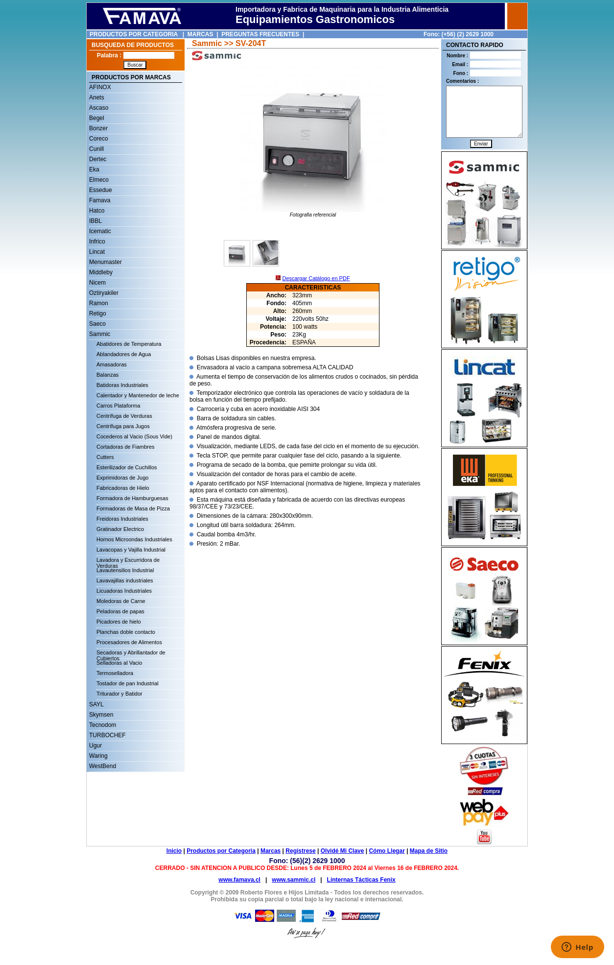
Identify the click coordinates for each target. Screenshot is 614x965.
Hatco (96, 210)
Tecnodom (102, 725)
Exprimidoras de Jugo (122, 478)
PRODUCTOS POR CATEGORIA (134, 34)
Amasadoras (111, 364)
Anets (96, 97)
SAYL (96, 704)
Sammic (99, 334)
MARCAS (200, 34)
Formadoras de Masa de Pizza (133, 508)
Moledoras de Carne (120, 601)
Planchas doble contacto (125, 632)
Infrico (97, 241)
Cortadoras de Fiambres (125, 447)
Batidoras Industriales (122, 385)
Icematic (100, 231)
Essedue (100, 190)
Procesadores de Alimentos (129, 642)
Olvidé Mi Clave (342, 850)
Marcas (270, 850)
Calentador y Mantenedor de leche (137, 395)
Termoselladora (114, 673)
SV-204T (251, 43)
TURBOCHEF (107, 735)
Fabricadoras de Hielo (122, 488)
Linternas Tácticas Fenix (361, 879)
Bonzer (98, 128)
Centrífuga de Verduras (124, 416)
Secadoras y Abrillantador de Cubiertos (130, 654)
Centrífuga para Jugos (123, 426)
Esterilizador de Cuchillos (126, 467)
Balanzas (107, 375)
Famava (99, 200)
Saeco (97, 323)
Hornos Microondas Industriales (134, 539)
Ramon (98, 303)
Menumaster (105, 262)
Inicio (174, 850)
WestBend (102, 766)
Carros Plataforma (118, 406)
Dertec (97, 159)
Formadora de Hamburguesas (132, 498)
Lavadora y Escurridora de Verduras (128, 561)
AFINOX (100, 87)
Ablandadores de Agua (123, 354)
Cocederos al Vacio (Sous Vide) (134, 436)
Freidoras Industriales (122, 519)
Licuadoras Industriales (124, 591)
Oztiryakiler (103, 293)
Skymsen (101, 714)
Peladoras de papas (120, 611)
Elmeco (99, 179)
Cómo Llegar (386, 850)
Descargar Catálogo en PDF (316, 278)
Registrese (300, 850)
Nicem (97, 282)
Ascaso (98, 107)
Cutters (105, 457)
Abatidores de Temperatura (129, 344)
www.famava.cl (239, 879)
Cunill (96, 148)
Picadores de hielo (118, 622)
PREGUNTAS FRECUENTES (260, 34)
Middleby (101, 272)
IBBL (95, 220)
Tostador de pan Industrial (127, 683)
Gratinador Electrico (120, 529)
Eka (94, 169)
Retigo (97, 313)
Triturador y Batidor (119, 694)
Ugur (95, 745)
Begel (96, 118)
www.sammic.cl (293, 879)
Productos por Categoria (221, 850)
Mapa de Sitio (429, 850)
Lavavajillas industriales (124, 580)
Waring (98, 755)
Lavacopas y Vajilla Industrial (130, 550)
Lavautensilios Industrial (125, 570)
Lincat (97, 251)
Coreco (98, 138)
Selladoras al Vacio (119, 663)
